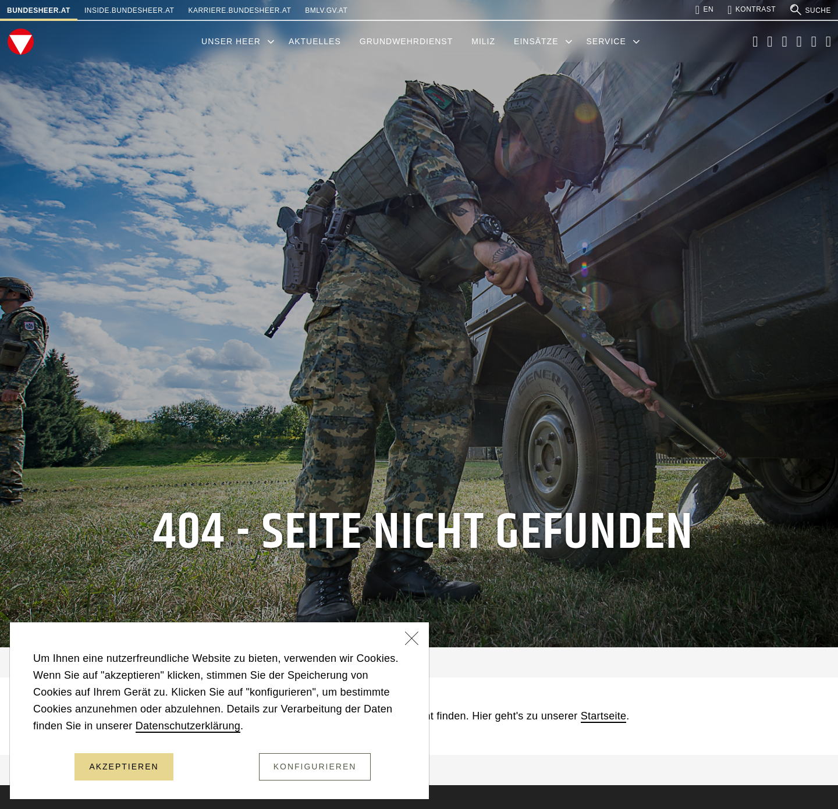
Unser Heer (231, 41)
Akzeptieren (123, 766)
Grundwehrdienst (406, 41)
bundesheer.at (38, 10)
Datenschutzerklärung (188, 726)
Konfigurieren (315, 766)
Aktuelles (315, 41)
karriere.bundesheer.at (239, 10)
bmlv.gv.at (326, 10)
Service (606, 41)
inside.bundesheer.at (129, 10)
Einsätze (536, 41)
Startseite (604, 716)
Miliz (483, 41)
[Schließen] (412, 640)
